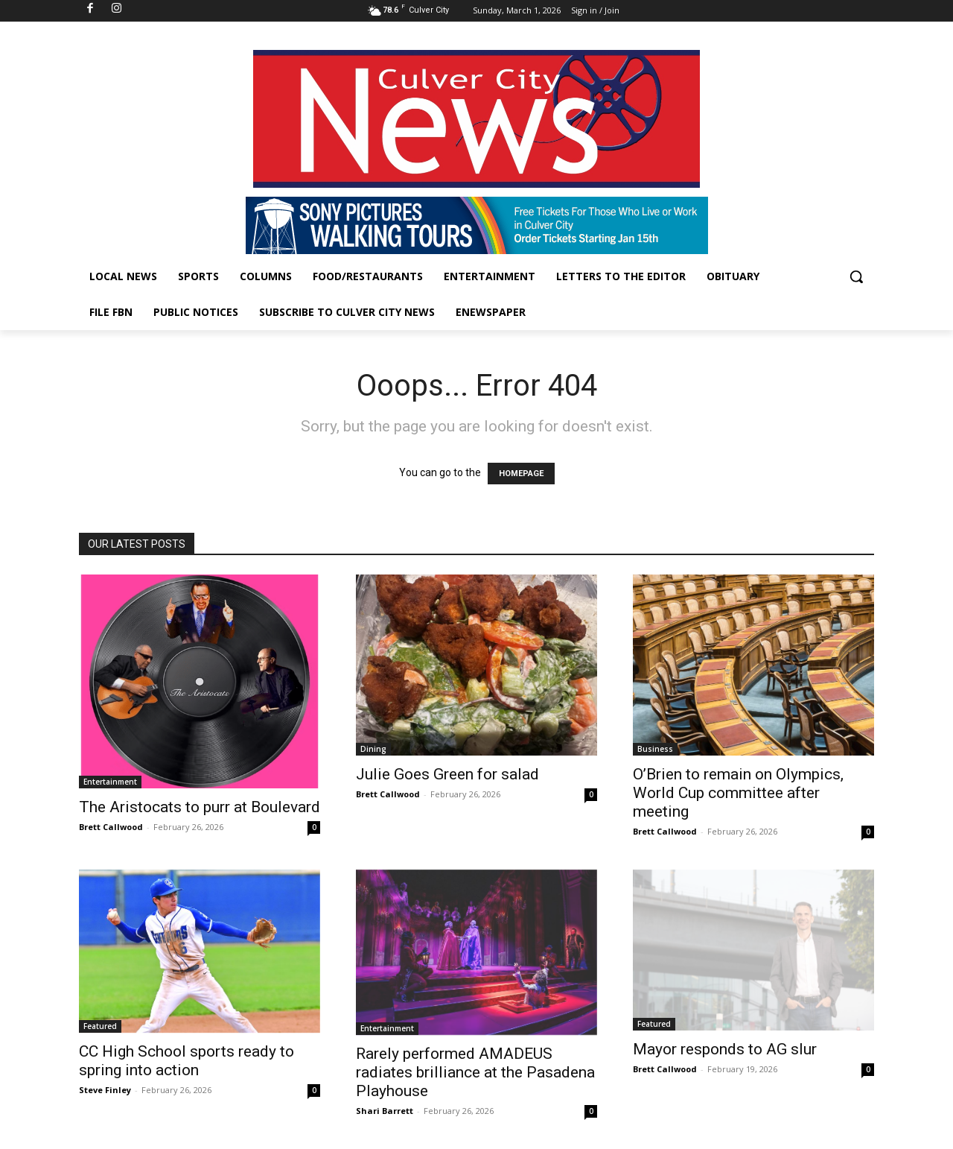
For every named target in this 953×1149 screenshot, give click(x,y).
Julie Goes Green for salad (447, 774)
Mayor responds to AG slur (725, 1049)
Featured (100, 1026)
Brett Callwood (111, 826)
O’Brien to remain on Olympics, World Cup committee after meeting (738, 792)
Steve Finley (105, 1089)
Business (655, 749)
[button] (856, 276)
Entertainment (110, 781)
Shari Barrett (384, 1110)
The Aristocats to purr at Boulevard (199, 807)
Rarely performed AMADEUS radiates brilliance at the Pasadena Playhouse (475, 1072)
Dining (373, 749)
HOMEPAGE (521, 473)
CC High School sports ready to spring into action (186, 1060)
